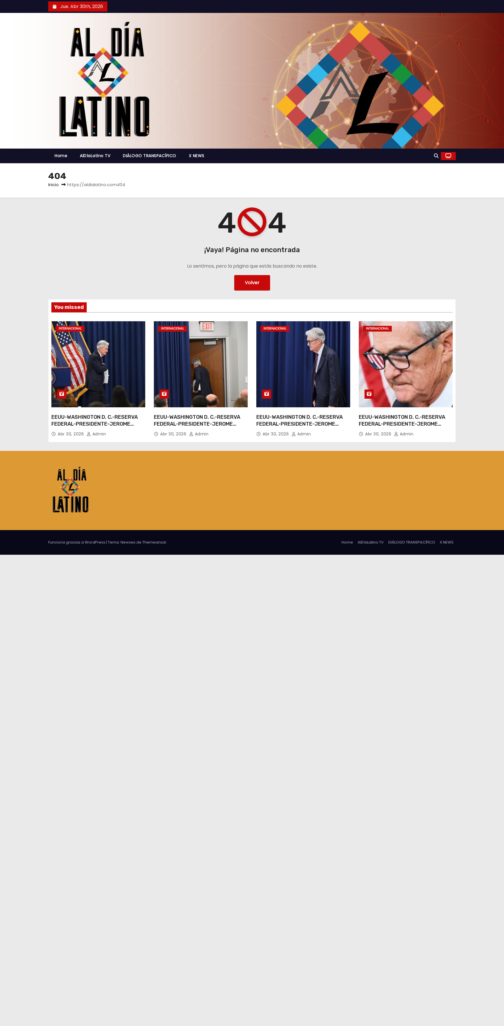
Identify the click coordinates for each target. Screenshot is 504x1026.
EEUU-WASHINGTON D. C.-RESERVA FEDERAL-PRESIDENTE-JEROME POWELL (94, 424)
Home (61, 156)
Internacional (70, 328)
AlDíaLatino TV (95, 156)
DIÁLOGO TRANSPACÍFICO (149, 156)
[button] (436, 156)
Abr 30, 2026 (71, 434)
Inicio (53, 185)
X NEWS (196, 156)
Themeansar (154, 542)
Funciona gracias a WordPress (77, 542)
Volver (252, 282)
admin (96, 434)
